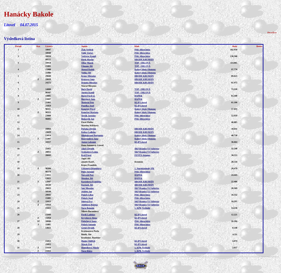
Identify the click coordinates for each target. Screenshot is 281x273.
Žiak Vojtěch (87, 49)
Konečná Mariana (89, 112)
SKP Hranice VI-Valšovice (147, 148)
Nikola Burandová (90, 211)
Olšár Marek (87, 63)
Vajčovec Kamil (88, 56)
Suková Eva (86, 201)
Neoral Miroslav (89, 86)
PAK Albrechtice (142, 49)
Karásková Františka (91, 181)
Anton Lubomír (88, 142)
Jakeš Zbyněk (87, 148)
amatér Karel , (88, 162)
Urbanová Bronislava (91, 168)
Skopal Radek (87, 69)
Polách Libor (87, 195)
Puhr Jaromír (87, 171)
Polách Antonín (88, 224)
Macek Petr (86, 244)
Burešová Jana (88, 99)
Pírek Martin (87, 59)
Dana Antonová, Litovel (92, 145)
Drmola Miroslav (89, 82)
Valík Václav (87, 53)
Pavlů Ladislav (88, 214)
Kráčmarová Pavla (90, 231)
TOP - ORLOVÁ (142, 63)
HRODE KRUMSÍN (144, 59)
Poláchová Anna (88, 221)
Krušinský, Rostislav (91, 237)
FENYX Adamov (143, 155)
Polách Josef (87, 198)
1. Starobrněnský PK (144, 168)
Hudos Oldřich (88, 241)
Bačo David (86, 89)
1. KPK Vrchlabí (142, 208)
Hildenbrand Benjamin (92, 135)
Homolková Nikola (90, 247)
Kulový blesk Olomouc (145, 69)
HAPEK (138, 96)
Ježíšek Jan (86, 191)
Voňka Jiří (86, 72)
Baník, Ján (86, 234)
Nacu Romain (87, 208)
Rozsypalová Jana (89, 138)
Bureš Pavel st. (88, 96)
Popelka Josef (87, 105)
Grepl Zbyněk (87, 228)
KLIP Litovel (141, 102)
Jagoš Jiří (85, 158)
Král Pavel (86, 155)
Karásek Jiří (87, 185)
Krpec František (89, 165)
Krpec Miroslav (88, 76)
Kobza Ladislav (88, 132)
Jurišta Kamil (87, 92)
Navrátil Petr (87, 175)
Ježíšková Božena (89, 204)
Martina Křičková (89, 125)
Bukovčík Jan (87, 119)
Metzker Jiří (87, 178)
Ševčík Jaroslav (88, 115)
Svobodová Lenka (89, 152)
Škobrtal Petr (87, 102)
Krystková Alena (89, 218)
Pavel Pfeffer (87, 122)
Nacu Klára (86, 251)
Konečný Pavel (88, 109)
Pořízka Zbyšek (88, 129)
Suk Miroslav (87, 188)
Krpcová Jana (87, 79)
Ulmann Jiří (87, 66)
